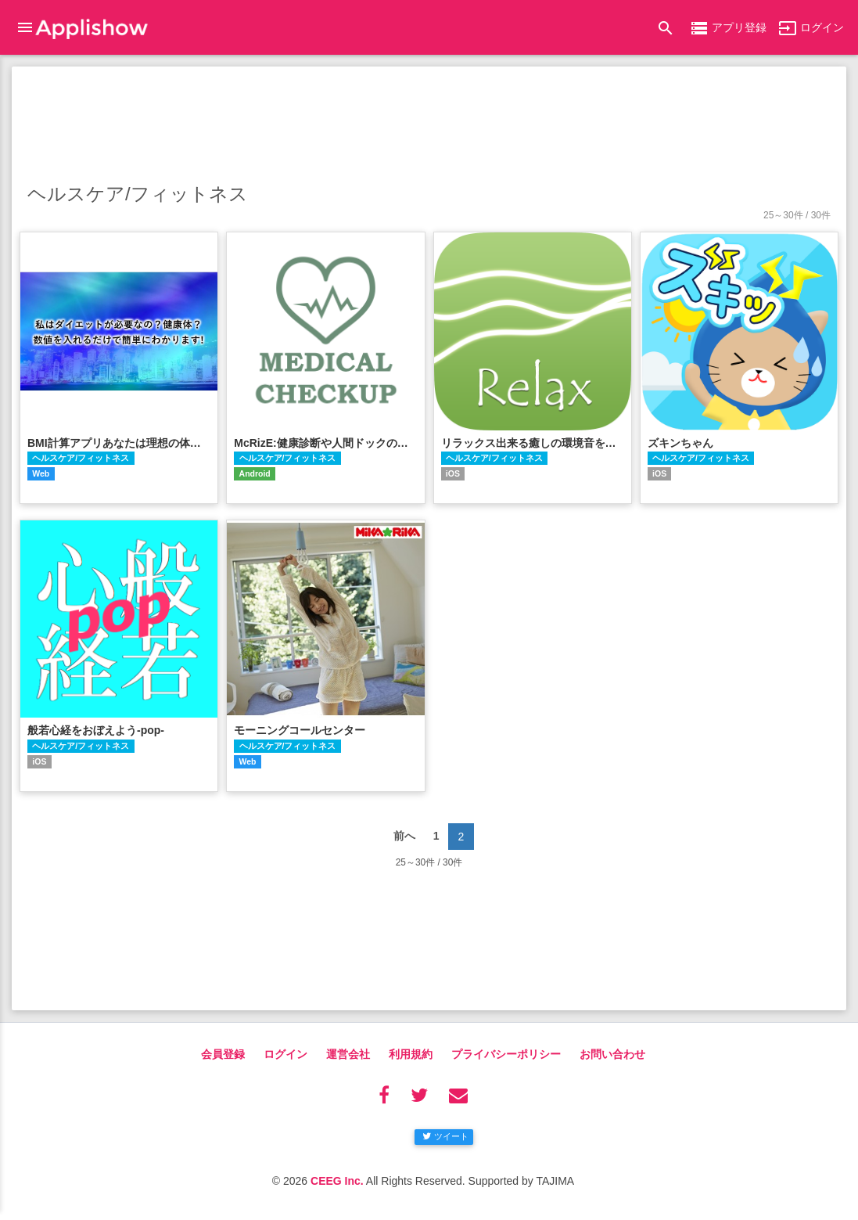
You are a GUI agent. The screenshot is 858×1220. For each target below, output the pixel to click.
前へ (404, 836)
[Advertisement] (429, 121)
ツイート (445, 1136)
